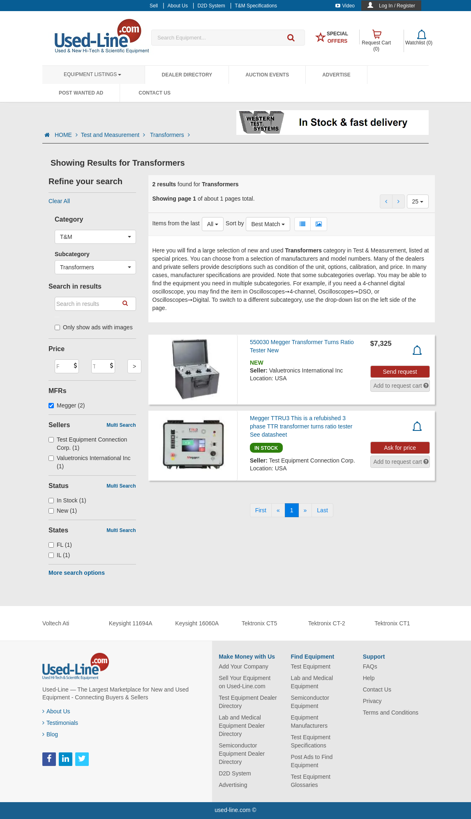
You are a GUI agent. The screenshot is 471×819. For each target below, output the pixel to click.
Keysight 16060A (197, 623)
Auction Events (267, 75)
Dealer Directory (187, 75)
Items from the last (176, 223)
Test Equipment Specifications (310, 741)
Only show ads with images (94, 327)
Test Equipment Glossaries (310, 780)
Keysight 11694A (130, 623)
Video (345, 6)
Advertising (233, 785)
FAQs (370, 666)
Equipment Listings (92, 74)
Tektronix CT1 (392, 623)
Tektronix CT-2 (326, 623)
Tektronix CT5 (259, 623)
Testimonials (60, 723)
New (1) (62, 510)
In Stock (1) (67, 500)
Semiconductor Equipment (310, 701)
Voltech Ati (55, 623)
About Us (56, 711)
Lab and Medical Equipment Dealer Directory (242, 725)
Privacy (372, 701)
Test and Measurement (114, 135)
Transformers (170, 135)
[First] (261, 510)
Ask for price (400, 447)
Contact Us (155, 93)
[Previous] (278, 510)
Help (369, 678)
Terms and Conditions (390, 712)
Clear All (59, 201)
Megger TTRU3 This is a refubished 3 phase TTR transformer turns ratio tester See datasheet (301, 426)
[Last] (322, 510)
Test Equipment (310, 666)
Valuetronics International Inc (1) (89, 462)
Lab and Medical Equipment (312, 682)
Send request (400, 371)
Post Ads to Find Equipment (311, 761)
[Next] (305, 510)
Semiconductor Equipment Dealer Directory (242, 753)
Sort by (235, 223)
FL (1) (60, 544)
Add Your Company (243, 666)
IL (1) (59, 555)
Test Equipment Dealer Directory (248, 701)
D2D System (235, 773)
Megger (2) (66, 405)
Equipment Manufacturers (309, 721)
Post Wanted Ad (81, 93)
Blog (50, 734)
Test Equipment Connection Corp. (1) (87, 443)
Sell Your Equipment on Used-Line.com (244, 682)
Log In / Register (397, 6)
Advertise (336, 75)
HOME (66, 135)
